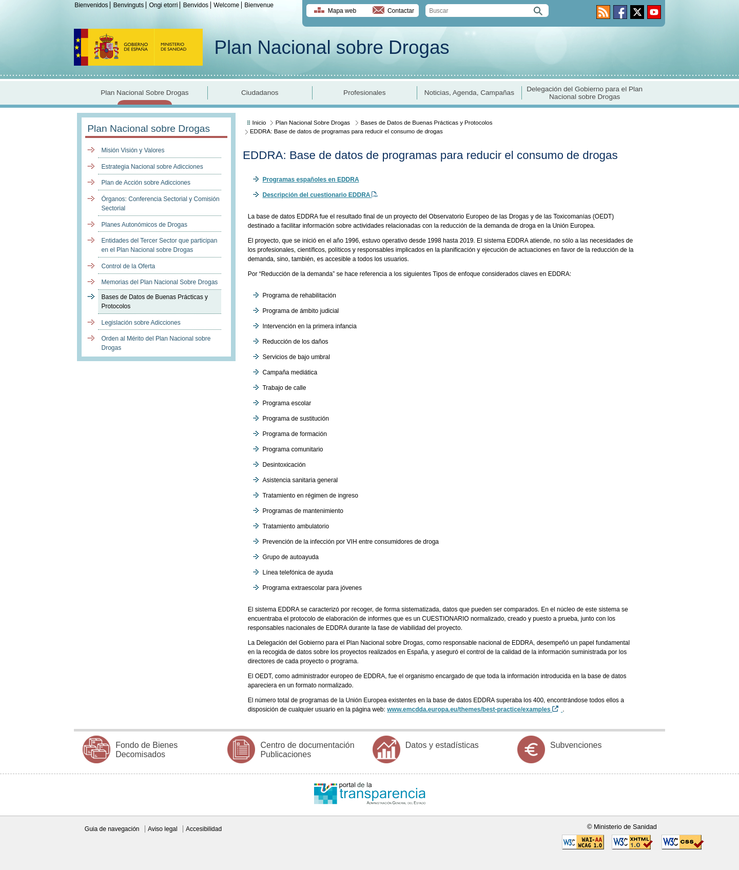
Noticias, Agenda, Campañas (469, 92)
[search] (487, 10)
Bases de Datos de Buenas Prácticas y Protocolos (155, 301)
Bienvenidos (91, 5)
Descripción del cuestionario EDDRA (320, 195)
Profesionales (364, 92)
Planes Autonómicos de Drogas (144, 224)
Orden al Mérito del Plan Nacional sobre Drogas (156, 343)
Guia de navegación (112, 829)
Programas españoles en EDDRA (310, 179)
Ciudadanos (260, 92)
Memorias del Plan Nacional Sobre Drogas (160, 282)
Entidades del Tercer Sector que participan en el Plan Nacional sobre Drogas (160, 245)
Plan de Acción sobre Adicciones (146, 182)
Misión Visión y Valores (133, 150)
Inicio (259, 123)
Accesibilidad (204, 829)
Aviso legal (163, 829)
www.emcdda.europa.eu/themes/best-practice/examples (474, 709)
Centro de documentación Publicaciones (307, 750)
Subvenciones (576, 745)
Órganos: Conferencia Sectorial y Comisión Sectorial (161, 203)
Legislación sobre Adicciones (141, 322)
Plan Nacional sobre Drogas (332, 47)
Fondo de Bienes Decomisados (146, 750)
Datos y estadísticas (442, 745)
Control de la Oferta (128, 266)
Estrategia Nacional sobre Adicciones (152, 166)
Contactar (400, 10)
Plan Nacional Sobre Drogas (145, 92)
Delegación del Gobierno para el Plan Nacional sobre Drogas (585, 93)
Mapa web (342, 10)
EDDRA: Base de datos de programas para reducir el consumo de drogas (346, 131)
